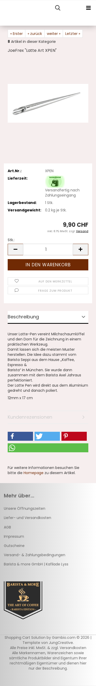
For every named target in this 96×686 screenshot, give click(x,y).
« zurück (35, 33)
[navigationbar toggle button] (88, 8)
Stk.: (11, 239)
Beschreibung (23, 316)
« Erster (16, 33)
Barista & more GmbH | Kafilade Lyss (36, 564)
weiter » (53, 33)
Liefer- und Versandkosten (27, 517)
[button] (15, 249)
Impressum (14, 536)
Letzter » (72, 33)
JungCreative (61, 642)
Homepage (34, 472)
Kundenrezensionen (30, 417)
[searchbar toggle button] (57, 8)
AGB (7, 527)
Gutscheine (14, 545)
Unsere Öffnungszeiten (24, 508)
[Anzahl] (48, 249)
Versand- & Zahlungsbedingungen (34, 554)
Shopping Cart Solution (25, 637)
